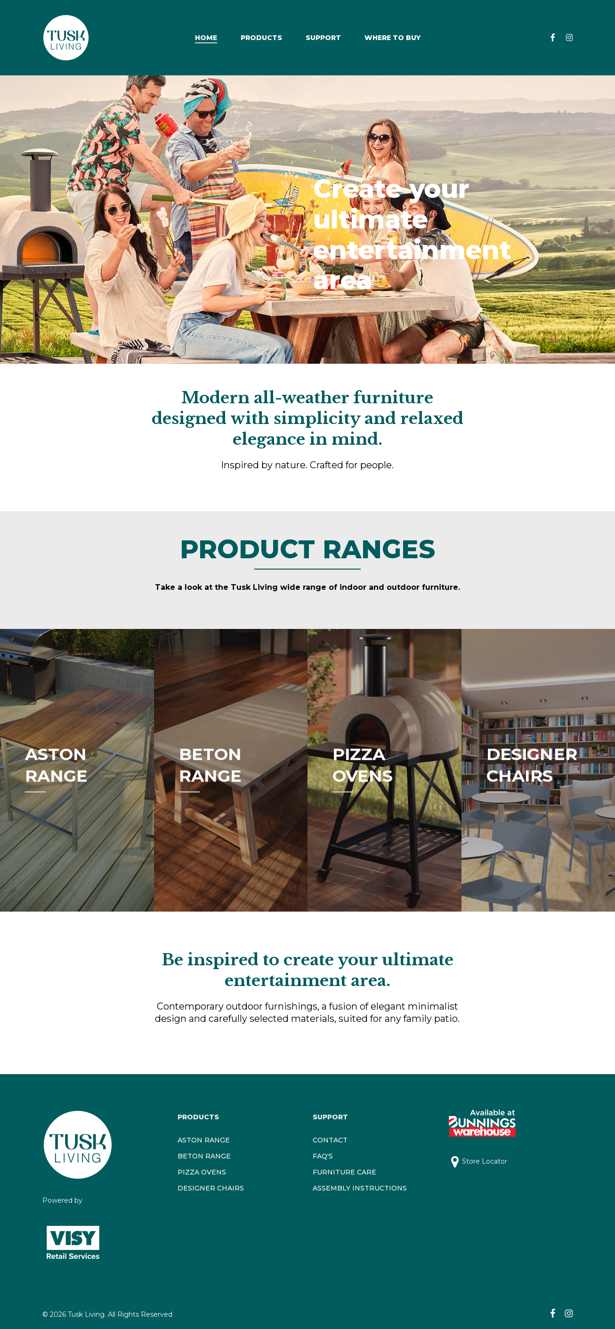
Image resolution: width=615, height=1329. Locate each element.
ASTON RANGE (204, 1140)
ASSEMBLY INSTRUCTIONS (360, 1188)
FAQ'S (323, 1156)
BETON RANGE (204, 1156)
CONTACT (330, 1140)
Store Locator (484, 1161)
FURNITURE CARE (344, 1172)
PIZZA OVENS (202, 1172)
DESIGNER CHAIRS (211, 1188)
